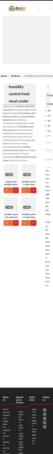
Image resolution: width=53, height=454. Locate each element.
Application (34, 423)
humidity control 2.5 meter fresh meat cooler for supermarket (29, 216)
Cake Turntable (21, 436)
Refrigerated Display (21, 417)
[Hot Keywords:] (47, 87)
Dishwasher (49, 125)
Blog (34, 435)
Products (34, 416)
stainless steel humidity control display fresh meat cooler (11, 183)
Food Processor (49, 131)
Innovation (34, 430)
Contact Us (34, 441)
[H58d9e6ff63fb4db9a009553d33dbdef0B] (26, 40)
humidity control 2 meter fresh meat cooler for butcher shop (29, 183)
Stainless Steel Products (49, 120)
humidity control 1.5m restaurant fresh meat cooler (11, 216)
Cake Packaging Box (21, 446)
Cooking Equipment (49, 115)
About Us (34, 410)
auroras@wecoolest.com (47, 175)
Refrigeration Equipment (49, 110)
